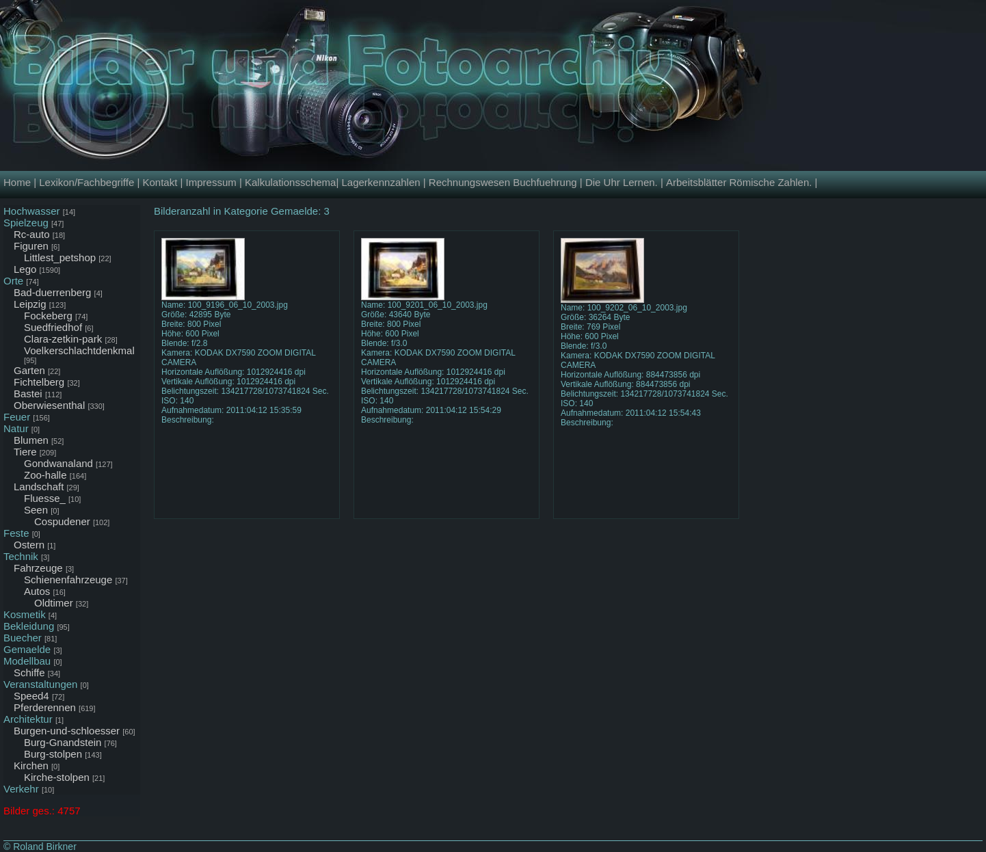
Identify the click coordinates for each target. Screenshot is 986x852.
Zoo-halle (45, 475)
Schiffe (29, 672)
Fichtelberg (39, 382)
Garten (29, 370)
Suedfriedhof (53, 327)
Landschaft (39, 486)
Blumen (31, 440)
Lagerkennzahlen (380, 182)
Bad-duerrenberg (52, 292)
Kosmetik (24, 614)
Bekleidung (28, 626)
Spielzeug (26, 222)
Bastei (28, 393)
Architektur (28, 719)
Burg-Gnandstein (62, 742)
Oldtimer (53, 603)
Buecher (22, 637)
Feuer (16, 417)
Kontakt (159, 182)
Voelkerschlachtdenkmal (79, 350)
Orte (13, 281)
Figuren (31, 246)
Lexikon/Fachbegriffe (86, 182)
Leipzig (30, 304)
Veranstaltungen (40, 684)
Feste (16, 533)
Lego (25, 269)
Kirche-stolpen (57, 777)
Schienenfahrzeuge (68, 579)
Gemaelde (27, 649)
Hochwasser (31, 211)
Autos (37, 591)
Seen (36, 510)
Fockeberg (48, 315)
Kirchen (31, 765)
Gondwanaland (58, 463)
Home (17, 182)
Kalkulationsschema (290, 182)
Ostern (29, 544)
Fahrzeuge (38, 568)
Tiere (25, 451)
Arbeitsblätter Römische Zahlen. (739, 182)
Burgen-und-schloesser (67, 730)
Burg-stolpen (53, 754)
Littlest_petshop (60, 257)
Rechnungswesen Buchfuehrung (503, 182)
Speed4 (31, 696)
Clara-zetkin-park (63, 339)
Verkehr (21, 789)
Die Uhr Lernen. (621, 182)
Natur (16, 428)
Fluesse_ (45, 498)
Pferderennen (45, 707)
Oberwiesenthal (49, 405)
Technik (20, 556)
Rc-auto (32, 234)
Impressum (211, 182)
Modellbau (27, 661)
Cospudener (62, 521)
